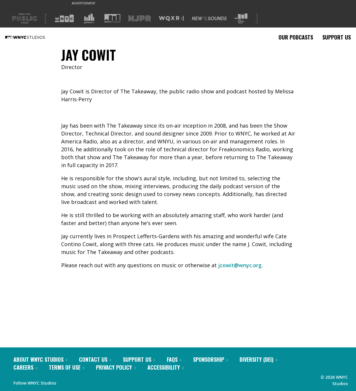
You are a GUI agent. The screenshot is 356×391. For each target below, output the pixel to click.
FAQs (174, 359)
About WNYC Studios (40, 359)
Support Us (336, 37)
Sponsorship (210, 359)
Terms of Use (66, 367)
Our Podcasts (295, 37)
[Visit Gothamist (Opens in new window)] (89, 18)
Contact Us (95, 359)
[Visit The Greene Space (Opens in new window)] (241, 18)
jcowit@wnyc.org (240, 265)
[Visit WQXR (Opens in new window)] (171, 18)
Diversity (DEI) (258, 359)
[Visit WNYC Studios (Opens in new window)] (112, 18)
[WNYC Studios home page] (32, 37)
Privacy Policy (116, 367)
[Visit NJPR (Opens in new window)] (139, 19)
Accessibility (165, 367)
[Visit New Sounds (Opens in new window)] (209, 18)
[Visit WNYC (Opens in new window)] (64, 18)
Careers (25, 367)
